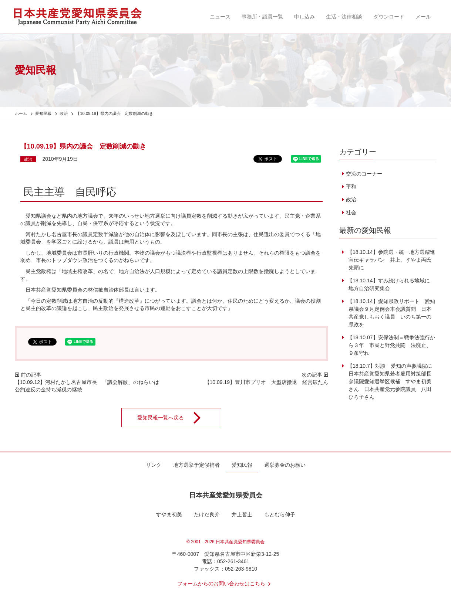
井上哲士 (242, 514)
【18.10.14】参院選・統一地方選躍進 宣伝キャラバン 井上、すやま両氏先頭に (393, 260)
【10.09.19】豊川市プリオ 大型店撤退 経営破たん (267, 382)
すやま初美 (169, 514)
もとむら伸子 (279, 514)
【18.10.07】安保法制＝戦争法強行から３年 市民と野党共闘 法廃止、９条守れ (390, 345)
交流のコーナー (364, 174)
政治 (28, 159)
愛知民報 (242, 465)
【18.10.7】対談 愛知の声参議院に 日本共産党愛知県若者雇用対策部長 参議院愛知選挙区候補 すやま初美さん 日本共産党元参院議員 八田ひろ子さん (392, 381)
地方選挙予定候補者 (196, 465)
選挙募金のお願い (285, 465)
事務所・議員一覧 (262, 17)
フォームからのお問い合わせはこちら (225, 583)
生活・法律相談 (344, 17)
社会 (351, 212)
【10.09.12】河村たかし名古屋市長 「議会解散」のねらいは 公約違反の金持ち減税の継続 (90, 385)
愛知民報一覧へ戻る (174, 417)
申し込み (304, 17)
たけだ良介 (207, 514)
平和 (351, 187)
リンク (153, 465)
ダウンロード (388, 17)
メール (423, 17)
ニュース (220, 17)
